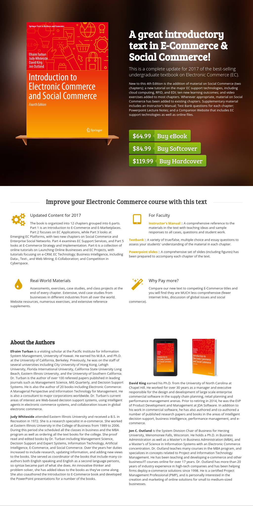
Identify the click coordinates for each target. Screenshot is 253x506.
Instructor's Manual (164, 223)
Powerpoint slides (143, 252)
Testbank (136, 239)
